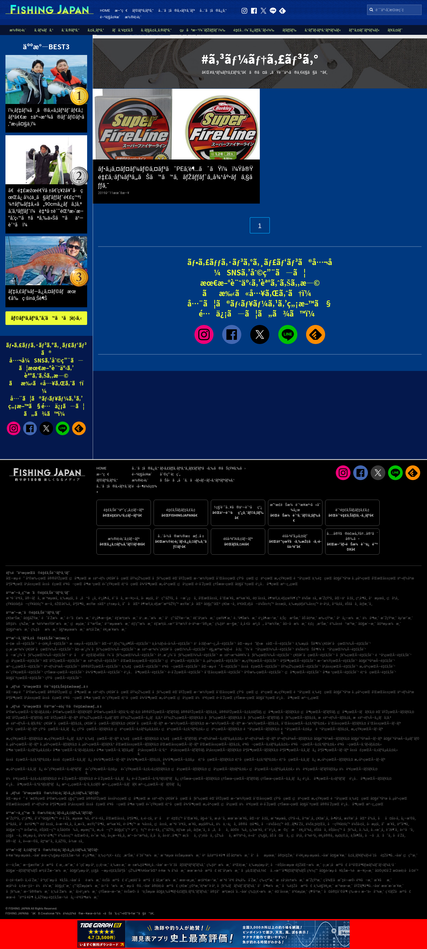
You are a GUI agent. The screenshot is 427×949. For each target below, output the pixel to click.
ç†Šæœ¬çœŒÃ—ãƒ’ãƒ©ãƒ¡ (240, 779)
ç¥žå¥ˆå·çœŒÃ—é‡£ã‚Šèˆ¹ (313, 655)
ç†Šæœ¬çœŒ (223, 584)
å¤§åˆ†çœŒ (244, 584)
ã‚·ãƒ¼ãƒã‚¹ (43, 30)
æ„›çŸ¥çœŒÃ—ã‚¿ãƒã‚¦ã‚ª (64, 739)
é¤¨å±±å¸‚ (260, 598)
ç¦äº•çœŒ (264, 578)
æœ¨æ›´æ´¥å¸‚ (237, 818)
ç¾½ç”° (312, 871)
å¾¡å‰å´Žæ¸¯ (247, 880)
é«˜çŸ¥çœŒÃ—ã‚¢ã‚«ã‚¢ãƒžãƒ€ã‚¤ (145, 769)
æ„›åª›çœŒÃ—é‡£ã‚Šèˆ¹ (377, 666)
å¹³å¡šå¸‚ (338, 604)
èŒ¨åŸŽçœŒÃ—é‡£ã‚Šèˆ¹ (62, 661)
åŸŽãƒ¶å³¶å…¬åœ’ (367, 886)
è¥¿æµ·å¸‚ (30, 835)
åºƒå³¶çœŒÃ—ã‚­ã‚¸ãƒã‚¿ (298, 750)
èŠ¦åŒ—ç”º (47, 830)
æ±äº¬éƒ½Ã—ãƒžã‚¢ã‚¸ (335, 718)
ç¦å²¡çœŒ (185, 584)
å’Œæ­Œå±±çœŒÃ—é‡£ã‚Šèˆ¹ (142, 661)
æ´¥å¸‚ (192, 824)
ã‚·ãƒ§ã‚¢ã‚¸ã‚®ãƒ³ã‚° (156, 30)
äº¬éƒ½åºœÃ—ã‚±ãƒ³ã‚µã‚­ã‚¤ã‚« (221, 739)
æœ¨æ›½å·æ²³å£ (201, 871)
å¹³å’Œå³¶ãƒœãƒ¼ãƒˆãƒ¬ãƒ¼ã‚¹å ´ (372, 865)
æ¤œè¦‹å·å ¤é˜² (405, 871)
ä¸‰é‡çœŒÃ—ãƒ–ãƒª (102, 739)
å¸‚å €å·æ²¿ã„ (252, 624)
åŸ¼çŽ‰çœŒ (140, 578)
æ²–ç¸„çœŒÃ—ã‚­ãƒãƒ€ (119, 784)
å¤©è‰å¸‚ (239, 830)
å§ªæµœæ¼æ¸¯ (72, 629)
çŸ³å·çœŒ (245, 578)
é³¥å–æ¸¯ (364, 880)
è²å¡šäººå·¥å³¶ (213, 855)
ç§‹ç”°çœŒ (76, 798)
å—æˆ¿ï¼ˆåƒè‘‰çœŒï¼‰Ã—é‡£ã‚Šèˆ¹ (37, 655)
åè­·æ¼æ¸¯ (89, 880)
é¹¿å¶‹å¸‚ (105, 598)
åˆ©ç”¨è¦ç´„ (170, 474)
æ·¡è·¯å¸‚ (220, 818)
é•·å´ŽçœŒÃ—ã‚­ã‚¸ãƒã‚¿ (112, 779)
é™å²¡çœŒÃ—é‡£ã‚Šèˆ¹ (393, 655)
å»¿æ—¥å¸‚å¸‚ (117, 835)
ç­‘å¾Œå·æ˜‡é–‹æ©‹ (339, 880)
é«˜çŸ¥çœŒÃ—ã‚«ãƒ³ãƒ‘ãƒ (64, 769)
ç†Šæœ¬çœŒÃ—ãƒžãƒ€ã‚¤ (200, 779)
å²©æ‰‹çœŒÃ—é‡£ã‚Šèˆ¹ (263, 672)
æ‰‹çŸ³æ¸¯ (326, 618)
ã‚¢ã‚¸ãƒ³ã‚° (96, 30)
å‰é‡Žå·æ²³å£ (297, 886)
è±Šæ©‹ (130, 891)
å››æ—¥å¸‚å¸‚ (64, 824)
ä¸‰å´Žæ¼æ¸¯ (62, 891)
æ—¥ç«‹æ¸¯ (365, 871)
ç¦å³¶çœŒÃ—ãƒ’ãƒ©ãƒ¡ (318, 712)
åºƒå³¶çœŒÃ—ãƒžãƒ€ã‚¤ (260, 750)
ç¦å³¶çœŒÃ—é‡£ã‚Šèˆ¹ (303, 672)
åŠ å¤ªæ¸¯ (309, 618)
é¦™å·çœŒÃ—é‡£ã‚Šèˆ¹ (378, 672)
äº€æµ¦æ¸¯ (299, 891)
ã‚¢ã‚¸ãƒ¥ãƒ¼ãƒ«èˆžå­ (363, 855)
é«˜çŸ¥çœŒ (111, 584)
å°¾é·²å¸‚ (311, 835)
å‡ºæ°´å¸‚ (47, 841)
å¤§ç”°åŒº (212, 604)
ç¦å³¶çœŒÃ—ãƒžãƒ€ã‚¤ (281, 712)
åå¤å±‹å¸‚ (388, 818)
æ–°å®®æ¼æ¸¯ (36, 891)
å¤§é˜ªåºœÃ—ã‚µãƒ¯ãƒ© (401, 739)
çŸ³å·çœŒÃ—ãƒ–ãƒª (21, 729)
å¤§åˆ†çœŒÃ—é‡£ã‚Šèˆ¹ (25, 678)
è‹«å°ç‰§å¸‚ (258, 835)
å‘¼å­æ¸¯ (179, 871)
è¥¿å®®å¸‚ (326, 835)
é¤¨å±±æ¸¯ (283, 891)
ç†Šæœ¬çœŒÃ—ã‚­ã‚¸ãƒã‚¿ (281, 779)
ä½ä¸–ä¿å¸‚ (226, 824)
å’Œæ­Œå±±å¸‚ (208, 598)
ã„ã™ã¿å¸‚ (86, 598)
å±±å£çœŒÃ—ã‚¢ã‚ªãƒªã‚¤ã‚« (28, 759)
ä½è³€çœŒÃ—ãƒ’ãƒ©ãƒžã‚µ (317, 769)
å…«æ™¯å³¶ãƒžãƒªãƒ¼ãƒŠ (288, 871)
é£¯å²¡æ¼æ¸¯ (204, 618)
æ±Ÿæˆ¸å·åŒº (191, 604)
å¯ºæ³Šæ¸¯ (95, 624)
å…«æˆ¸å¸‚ (378, 830)
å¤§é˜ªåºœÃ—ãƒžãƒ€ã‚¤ (331, 739)
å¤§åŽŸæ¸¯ (31, 618)
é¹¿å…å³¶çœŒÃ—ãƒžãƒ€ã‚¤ (370, 779)
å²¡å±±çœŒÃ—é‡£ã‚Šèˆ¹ (340, 666)
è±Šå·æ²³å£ (113, 880)
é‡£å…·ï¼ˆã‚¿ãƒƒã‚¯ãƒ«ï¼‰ (253, 30)
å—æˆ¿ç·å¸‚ (186, 598)
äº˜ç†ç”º (139, 830)
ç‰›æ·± (354, 891)
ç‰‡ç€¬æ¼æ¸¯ (260, 891)
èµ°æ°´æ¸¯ (405, 618)
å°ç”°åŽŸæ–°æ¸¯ (178, 618)
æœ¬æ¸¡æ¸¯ (187, 880)
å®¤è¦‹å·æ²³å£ (165, 886)
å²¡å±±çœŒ (32, 584)
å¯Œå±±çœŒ (225, 578)
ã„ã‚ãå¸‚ (218, 830)
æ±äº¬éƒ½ (96, 578)
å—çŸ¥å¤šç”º (339, 824)
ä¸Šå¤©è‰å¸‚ (68, 830)
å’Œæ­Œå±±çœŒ (383, 578)
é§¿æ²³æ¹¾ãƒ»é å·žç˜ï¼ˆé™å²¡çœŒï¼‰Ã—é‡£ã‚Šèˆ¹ (251, 649)
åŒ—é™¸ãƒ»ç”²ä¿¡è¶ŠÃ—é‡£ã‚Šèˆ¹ (126, 644)
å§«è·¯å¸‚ (206, 818)
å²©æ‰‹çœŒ (36, 578)
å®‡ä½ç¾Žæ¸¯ (18, 624)
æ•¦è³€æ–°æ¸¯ (208, 880)
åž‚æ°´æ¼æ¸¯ (167, 880)
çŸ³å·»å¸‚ (294, 818)
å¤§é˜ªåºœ (341, 578)
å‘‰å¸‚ (372, 818)
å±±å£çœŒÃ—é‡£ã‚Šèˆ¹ (260, 666)
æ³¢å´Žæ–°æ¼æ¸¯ (53, 871)
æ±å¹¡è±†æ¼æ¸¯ (290, 880)
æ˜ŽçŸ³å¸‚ (326, 598)
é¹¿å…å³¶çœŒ (267, 584)
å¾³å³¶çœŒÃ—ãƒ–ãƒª (109, 759)
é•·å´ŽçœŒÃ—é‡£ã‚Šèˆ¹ (185, 672)
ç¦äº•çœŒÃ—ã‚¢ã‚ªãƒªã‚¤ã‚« (183, 729)
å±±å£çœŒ (52, 584)
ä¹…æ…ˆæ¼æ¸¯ (151, 618)
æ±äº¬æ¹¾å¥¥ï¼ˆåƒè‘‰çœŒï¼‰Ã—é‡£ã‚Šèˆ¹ (255, 655)
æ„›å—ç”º (105, 830)
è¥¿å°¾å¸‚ (306, 830)
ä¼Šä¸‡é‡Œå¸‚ (316, 824)
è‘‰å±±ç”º (65, 835)
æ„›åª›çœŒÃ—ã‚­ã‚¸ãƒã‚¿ (24, 769)
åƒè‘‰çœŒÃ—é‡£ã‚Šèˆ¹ (355, 655)
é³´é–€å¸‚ (97, 818)
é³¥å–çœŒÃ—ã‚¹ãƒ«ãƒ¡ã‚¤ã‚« (359, 744)
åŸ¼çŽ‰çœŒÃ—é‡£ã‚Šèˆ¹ (301, 666)
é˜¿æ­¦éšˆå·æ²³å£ (140, 880)
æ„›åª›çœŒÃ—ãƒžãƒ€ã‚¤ (335, 759)
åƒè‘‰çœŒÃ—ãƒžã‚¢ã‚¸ (299, 718)
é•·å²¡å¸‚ (325, 604)
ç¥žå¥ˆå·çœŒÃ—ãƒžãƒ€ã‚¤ (104, 723)
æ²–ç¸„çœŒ (289, 584)
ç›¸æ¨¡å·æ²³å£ (335, 865)
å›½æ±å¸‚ (76, 841)
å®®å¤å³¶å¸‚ (249, 824)
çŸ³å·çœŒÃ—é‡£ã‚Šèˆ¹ (63, 678)
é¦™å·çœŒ (129, 584)
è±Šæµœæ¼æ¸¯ (188, 855)
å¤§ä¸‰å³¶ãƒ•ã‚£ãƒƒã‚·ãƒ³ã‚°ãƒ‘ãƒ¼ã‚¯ (182, 891)
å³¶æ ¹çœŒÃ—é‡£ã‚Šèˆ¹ (341, 672)
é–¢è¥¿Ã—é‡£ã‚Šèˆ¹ (53, 644)
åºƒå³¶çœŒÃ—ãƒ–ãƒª (333, 750)
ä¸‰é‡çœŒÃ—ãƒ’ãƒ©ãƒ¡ (178, 739)
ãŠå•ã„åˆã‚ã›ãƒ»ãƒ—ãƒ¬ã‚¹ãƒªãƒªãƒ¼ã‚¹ (197, 480)
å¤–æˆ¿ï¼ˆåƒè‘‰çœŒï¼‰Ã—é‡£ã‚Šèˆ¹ (105, 649)
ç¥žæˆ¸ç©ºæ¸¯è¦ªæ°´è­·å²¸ (197, 886)
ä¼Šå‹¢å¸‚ (358, 824)
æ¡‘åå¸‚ (189, 835)
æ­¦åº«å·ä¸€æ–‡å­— (20, 886)
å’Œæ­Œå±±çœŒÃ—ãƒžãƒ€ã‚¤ (137, 744)
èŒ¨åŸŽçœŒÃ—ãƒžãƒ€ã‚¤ (395, 712)
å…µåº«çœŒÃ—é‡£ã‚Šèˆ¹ (221, 661)
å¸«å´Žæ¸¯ (32, 880)
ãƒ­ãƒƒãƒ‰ (289, 30)
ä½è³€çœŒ (205, 698)
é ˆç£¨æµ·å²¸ (86, 865)
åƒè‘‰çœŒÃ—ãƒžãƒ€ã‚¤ (223, 718)
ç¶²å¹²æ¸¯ (316, 891)
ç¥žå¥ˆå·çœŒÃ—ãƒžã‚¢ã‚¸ (63, 723)
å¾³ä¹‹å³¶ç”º (47, 835)
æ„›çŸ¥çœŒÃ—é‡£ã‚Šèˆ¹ (260, 661)
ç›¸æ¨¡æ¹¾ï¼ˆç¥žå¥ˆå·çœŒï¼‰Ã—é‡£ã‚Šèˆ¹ (40, 649)
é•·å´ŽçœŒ (203, 584)
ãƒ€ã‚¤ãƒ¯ (395, 30)
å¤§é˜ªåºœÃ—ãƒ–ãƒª (366, 739)
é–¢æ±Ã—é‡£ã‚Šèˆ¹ (21, 644)
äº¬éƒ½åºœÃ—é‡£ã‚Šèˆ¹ (62, 666)
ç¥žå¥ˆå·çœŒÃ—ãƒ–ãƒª (145, 723)
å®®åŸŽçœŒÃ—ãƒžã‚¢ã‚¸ (199, 712)
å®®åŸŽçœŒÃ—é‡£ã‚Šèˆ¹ (100, 666)
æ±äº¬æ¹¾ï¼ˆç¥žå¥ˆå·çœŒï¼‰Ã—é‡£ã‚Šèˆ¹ (172, 649)
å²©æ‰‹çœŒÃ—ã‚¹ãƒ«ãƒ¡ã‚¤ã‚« (28, 712)
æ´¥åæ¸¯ (383, 880)
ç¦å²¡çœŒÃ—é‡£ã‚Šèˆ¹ (24, 661)
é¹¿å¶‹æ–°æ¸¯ (268, 618)
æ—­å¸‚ (49, 604)
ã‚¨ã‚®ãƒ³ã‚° (71, 30)
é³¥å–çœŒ (72, 584)
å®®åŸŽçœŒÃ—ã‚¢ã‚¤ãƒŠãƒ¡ (240, 712)
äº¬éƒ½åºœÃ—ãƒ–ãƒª (260, 739)
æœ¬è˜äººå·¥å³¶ (19, 897)
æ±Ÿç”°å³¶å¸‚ (96, 824)
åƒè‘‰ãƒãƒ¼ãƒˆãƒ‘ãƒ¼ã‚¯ (236, 886)
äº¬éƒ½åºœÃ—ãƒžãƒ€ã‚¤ (294, 739)
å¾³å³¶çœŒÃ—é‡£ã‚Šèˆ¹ (104, 672)
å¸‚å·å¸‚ (155, 835)
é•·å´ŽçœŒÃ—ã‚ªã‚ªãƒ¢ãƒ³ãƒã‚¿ (155, 779)
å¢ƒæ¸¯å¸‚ (366, 604)
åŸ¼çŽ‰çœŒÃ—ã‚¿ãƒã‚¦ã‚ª (141, 718)
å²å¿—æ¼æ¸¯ (349, 618)
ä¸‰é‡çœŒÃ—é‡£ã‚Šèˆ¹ (141, 666)
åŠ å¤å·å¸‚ (279, 835)
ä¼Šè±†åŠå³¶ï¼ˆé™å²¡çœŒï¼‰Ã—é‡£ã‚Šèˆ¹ (330, 649)
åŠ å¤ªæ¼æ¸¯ (237, 855)
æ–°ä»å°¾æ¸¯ (372, 891)
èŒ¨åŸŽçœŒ (182, 578)
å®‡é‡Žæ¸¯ (286, 855)
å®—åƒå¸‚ (33, 598)
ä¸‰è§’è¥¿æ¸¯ (323, 886)
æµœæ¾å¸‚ (81, 818)
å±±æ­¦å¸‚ (281, 604)
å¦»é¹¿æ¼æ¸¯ (86, 891)
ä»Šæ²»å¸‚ (31, 830)
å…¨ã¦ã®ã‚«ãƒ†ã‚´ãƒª (176, 10)
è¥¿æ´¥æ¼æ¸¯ (115, 629)
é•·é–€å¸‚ (154, 830)
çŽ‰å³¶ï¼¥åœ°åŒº (143, 871)
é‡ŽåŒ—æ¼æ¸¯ (308, 865)
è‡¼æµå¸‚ (184, 830)
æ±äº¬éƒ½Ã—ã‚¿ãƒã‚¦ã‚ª (372, 718)
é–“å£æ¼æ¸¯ (79, 618)
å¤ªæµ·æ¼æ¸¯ (389, 624)
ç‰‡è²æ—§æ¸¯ (227, 624)
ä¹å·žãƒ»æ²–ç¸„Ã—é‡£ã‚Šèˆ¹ (215, 644)
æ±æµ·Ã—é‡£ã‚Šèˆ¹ (84, 644)
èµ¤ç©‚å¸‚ (342, 835)
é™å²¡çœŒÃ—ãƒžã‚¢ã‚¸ (333, 729)
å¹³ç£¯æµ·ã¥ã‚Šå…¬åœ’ (58, 880)
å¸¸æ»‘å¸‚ (80, 824)
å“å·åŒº (130, 604)
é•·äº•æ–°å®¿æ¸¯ (200, 624)
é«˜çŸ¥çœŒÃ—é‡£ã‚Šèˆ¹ (24, 672)
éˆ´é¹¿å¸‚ (271, 830)
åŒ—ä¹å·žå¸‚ (345, 598)
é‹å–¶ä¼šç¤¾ (144, 486)
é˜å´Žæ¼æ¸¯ (53, 618)
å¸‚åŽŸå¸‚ (61, 841)
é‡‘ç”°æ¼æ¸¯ (142, 624)
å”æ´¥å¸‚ (388, 824)
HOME (105, 10)
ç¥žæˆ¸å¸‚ (322, 818)
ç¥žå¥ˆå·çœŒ (117, 578)
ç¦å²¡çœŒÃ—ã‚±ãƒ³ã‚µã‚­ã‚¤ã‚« (271, 769)
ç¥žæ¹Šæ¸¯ (14, 618)
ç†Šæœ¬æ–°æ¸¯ (111, 891)
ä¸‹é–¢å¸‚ (147, 818)
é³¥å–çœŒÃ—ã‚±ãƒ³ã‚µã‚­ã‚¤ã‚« (266, 744)
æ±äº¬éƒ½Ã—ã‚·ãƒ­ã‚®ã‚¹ (24, 723)
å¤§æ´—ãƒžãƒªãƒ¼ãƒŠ (21, 871)
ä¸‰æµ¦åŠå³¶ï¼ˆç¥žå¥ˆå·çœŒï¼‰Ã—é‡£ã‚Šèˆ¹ (333, 644)
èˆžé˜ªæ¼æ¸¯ (147, 855)
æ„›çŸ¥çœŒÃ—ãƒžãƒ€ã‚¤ (24, 739)
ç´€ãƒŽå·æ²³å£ (398, 891)
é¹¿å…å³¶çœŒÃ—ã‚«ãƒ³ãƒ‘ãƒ (325, 779)
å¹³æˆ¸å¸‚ (308, 818)
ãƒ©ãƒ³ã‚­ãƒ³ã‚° (142, 10)
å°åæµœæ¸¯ (263, 855)
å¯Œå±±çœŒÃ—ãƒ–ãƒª (384, 723)
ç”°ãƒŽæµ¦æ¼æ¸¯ (86, 886)
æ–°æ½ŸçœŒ (204, 578)
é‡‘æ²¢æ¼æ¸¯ (126, 618)
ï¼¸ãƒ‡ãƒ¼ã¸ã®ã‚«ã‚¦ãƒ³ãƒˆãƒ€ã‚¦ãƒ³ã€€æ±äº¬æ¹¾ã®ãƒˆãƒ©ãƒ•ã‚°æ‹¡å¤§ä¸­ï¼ (46, 117)
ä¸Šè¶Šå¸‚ (357, 835)
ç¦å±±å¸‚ (161, 824)
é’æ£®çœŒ (35, 798)
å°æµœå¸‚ (377, 598)
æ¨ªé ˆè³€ (227, 880)
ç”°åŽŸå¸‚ (168, 830)
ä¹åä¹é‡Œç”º (168, 818)
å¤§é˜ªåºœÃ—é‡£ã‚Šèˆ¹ (377, 661)
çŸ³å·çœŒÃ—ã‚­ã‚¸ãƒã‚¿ (57, 729)
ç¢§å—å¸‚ (14, 835)
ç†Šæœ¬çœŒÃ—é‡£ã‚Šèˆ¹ (64, 672)
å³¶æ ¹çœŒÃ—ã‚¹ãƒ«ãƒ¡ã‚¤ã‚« (74, 750)
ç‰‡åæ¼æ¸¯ (44, 629)
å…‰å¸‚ (364, 830)
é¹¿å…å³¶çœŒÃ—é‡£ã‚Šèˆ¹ (145, 672)
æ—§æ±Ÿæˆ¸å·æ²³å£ (40, 865)
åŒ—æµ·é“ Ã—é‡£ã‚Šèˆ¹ (221, 666)
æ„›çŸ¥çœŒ (283, 578)
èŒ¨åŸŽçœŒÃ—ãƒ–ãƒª (61, 718)
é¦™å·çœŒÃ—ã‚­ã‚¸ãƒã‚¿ (297, 759)
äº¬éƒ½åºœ (405, 578)
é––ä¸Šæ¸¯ (14, 865)
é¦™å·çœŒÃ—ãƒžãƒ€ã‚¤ (216, 759)
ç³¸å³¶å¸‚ (361, 598)
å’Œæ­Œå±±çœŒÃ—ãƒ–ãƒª (179, 744)
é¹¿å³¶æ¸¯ (90, 855)
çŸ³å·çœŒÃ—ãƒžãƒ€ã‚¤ (95, 729)
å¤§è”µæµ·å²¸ (80, 871)
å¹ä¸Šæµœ (146, 891)
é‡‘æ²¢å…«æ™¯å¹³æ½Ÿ (170, 624)
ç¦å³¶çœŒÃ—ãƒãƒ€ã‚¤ (355, 712)
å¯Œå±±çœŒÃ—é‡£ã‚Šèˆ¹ (223, 672)
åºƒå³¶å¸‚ (79, 604)
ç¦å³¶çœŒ (78, 578)
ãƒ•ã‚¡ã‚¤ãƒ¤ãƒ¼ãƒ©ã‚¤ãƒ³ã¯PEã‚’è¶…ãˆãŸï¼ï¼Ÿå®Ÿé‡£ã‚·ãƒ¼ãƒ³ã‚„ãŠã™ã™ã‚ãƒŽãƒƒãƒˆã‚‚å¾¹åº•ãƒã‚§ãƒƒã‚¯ (175, 177)
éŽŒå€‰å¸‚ (63, 604)
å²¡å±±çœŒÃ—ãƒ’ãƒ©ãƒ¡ (187, 750)
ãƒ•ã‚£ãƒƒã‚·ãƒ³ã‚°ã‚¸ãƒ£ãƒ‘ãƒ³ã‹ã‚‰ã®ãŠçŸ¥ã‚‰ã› (203, 468)
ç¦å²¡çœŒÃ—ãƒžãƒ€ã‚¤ (189, 769)
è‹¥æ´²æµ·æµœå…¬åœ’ (23, 855)
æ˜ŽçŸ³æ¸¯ (388, 618)
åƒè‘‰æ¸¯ (14, 891)
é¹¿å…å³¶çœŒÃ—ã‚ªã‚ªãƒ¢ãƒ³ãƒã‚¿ (33, 784)
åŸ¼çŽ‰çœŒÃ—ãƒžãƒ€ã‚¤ (183, 718)
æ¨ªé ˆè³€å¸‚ (15, 598)
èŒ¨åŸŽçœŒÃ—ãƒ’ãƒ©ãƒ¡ (24, 718)
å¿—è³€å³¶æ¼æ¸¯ (85, 897)
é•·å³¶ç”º (129, 824)
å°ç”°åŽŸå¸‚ (165, 598)
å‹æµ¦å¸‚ (147, 598)
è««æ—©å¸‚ (31, 841)
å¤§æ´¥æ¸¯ (338, 855)
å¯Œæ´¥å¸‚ (227, 598)
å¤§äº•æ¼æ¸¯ (17, 629)
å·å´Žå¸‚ (399, 835)
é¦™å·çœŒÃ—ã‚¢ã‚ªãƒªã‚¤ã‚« (256, 759)
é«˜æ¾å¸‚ (98, 835)
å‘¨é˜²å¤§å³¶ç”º (46, 818)
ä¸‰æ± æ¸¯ (118, 865)
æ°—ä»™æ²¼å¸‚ (138, 835)
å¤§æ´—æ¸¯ (367, 624)
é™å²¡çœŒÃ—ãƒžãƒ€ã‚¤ (261, 729)
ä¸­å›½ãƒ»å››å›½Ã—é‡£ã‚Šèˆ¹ (172, 644)
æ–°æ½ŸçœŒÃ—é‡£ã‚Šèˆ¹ (337, 661)
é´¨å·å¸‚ (118, 598)
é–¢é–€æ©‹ (15, 880)
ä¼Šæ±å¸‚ (310, 598)
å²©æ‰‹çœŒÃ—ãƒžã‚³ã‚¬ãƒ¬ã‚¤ (117, 712)
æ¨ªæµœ (166, 855)
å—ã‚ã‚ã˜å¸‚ (378, 835)
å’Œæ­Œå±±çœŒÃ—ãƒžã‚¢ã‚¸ (220, 744)
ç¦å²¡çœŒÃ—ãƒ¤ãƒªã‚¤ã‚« (228, 769)
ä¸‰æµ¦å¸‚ (67, 598)
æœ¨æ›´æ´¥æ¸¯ (392, 886)
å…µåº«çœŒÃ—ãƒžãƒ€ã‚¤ (58, 744)
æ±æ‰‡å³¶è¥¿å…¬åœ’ (145, 865)
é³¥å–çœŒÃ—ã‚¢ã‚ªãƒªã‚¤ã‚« (313, 744)
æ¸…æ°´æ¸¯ (67, 865)
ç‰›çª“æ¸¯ (267, 880)
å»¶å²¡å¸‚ (337, 818)
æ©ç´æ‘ (288, 830)
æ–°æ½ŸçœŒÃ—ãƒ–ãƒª (223, 723)
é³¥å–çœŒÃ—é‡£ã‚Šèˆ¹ (181, 666)
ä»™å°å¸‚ (407, 830)
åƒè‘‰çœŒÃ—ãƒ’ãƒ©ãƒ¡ (261, 718)
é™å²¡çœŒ (302, 578)
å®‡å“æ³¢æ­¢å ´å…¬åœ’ (228, 891)
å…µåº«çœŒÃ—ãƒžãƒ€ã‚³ (96, 744)
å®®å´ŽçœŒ (330, 804)
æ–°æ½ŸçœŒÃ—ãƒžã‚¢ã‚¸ (261, 723)
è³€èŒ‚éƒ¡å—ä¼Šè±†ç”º (255, 604)
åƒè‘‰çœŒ (161, 578)
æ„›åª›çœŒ (167, 584)
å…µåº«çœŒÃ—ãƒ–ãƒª (22, 744)
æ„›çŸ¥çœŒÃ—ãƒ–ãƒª (367, 729)
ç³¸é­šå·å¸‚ (206, 835)
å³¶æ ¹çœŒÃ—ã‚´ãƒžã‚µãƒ (116, 750)
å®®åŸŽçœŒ (57, 578)
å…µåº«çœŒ (361, 578)
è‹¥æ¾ (164, 871)
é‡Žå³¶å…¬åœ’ (391, 855)
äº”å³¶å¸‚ (403, 824)
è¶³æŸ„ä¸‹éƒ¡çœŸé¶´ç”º (284, 598)
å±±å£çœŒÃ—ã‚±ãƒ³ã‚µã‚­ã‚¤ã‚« (374, 750)
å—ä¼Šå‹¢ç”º (272, 824)
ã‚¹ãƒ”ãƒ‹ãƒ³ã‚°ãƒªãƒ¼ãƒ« (323, 30)
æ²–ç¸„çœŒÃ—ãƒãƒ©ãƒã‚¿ (159, 784)
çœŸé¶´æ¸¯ (224, 618)
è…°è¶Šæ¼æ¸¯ (245, 618)
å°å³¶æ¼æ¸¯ (268, 886)
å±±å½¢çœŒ (117, 798)
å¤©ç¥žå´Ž (383, 871)
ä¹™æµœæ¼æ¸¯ (117, 624)
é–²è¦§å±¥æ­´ (110, 17)
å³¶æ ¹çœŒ (92, 584)
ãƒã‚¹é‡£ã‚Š (122, 30)
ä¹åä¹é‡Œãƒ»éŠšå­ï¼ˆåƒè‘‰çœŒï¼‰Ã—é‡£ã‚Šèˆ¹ (112, 655)
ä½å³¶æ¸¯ (370, 618)
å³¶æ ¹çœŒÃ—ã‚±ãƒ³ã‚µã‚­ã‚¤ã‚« (28, 750)
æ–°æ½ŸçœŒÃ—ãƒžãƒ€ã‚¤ (184, 723)
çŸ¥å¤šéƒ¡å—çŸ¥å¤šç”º (24, 604)
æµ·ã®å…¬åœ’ (138, 886)
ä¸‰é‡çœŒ (322, 578)
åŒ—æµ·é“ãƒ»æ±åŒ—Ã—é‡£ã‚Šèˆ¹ (265, 644)
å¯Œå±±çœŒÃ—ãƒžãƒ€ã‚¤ (347, 723)
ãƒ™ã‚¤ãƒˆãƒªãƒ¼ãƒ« (364, 30)
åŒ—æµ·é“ (15, 578)
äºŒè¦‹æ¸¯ (240, 865)
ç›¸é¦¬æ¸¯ (102, 865)
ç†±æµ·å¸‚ (114, 604)
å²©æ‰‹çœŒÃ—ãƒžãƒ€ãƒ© (72, 712)
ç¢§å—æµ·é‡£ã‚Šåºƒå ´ (109, 871)
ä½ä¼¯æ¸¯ (44, 886)
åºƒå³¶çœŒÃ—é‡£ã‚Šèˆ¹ (298, 661)
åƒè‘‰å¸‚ (350, 830)
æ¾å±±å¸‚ (145, 824)
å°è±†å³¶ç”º (29, 824)
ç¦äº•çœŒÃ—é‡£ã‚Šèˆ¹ (183, 661)
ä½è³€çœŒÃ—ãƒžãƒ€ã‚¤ (358, 769)
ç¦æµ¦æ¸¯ (78, 624)
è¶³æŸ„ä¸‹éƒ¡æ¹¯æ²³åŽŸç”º (160, 604)
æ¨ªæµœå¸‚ (50, 598)
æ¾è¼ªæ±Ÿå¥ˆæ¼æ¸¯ (50, 624)
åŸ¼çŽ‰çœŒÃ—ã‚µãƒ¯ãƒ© (99, 718)
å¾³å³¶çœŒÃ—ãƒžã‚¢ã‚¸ (144, 759)
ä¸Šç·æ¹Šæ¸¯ (290, 618)
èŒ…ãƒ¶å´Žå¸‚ (294, 824)
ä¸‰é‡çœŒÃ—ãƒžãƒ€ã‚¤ (139, 739)
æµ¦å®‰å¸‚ (207, 824)
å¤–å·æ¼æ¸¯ (295, 624)
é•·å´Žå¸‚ (65, 818)
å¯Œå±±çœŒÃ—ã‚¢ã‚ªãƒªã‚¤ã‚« (303, 723)
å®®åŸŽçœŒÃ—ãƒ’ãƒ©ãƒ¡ (160, 712)
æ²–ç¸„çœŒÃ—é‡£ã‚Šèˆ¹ (24, 666)
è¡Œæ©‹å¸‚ (82, 835)
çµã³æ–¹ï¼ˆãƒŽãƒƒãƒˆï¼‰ (202, 30)
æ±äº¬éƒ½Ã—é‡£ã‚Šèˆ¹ (101, 661)
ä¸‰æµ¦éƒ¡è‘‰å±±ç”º (304, 604)
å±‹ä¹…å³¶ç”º (172, 835)
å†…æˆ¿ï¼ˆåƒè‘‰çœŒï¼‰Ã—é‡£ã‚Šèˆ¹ (188, 655)
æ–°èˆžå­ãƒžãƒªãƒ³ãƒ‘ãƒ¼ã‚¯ (184, 865)
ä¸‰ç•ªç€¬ (105, 855)
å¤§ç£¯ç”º (122, 830)
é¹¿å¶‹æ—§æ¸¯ (103, 618)
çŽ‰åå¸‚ (223, 835)
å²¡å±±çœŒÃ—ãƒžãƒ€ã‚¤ (223, 750)
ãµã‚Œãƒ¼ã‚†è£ (255, 871)
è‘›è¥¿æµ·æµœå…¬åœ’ (312, 855)
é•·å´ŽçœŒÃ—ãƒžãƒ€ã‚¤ (75, 779)
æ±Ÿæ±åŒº (95, 604)
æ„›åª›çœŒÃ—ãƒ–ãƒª (369, 759)
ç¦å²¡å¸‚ (393, 598)
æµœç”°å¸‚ (88, 830)
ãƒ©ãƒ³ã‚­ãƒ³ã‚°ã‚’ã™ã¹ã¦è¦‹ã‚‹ (46, 318)
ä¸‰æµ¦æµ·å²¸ (259, 865)
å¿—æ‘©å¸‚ (408, 818)
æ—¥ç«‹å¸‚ (132, 598)
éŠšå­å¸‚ (351, 604)
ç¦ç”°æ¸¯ (410, 855)
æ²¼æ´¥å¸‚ (243, 598)
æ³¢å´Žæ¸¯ (94, 629)
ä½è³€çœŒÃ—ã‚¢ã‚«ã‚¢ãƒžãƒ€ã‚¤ (31, 779)
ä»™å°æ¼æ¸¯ (113, 886)
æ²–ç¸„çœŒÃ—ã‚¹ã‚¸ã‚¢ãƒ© (81, 784)
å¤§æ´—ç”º (14, 830)
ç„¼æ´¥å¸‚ (256, 830)
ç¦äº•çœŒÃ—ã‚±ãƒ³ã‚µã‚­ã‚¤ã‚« (137, 729)
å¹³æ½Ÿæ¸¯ (273, 624)
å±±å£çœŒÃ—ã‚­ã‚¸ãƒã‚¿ (72, 759)
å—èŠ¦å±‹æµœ (282, 865)
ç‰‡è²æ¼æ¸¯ (219, 865)
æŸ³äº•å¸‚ (240, 835)
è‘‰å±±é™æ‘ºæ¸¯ (343, 624)
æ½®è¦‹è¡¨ (133, 17)
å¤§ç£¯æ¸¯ (63, 886)
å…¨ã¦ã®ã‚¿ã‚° (213, 10)
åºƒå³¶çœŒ (14, 584)
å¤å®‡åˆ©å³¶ (335, 891)
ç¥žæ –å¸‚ (229, 604)
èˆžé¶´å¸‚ (392, 830)
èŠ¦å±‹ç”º (335, 830)
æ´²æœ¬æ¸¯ (344, 886)
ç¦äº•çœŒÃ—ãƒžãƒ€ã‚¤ (224, 729)
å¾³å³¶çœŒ (149, 584)
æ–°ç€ (121, 10)
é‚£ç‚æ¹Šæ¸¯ (318, 624)
